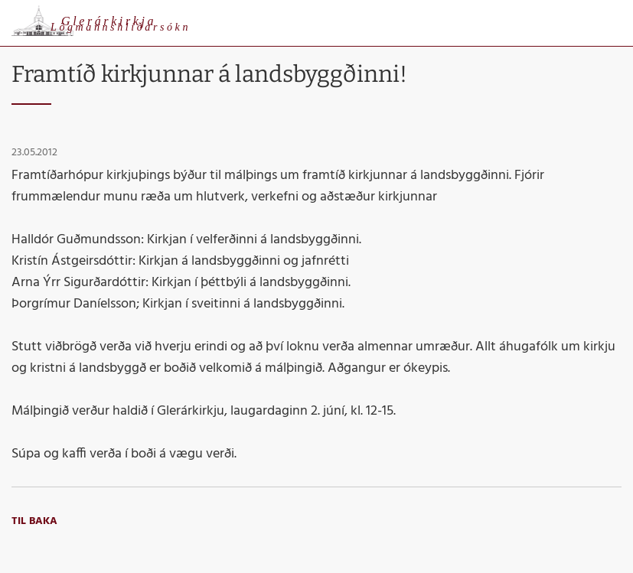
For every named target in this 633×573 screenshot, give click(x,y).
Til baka (34, 521)
